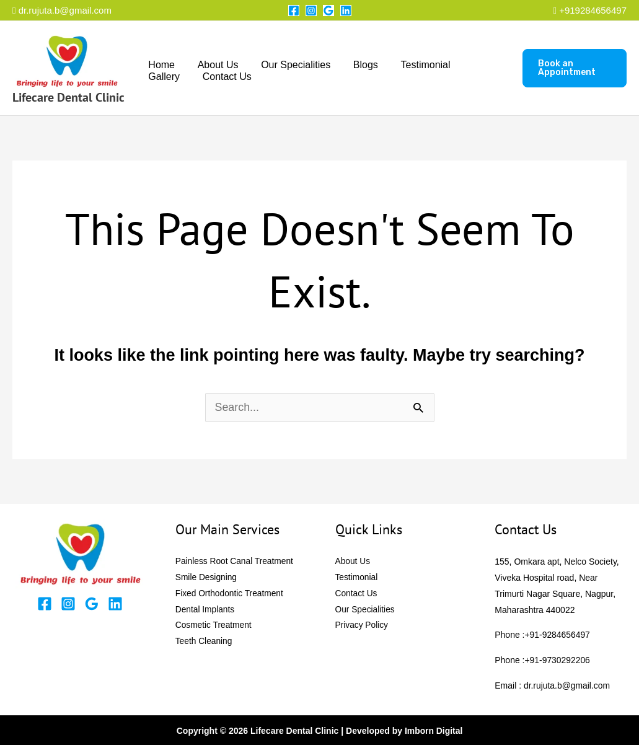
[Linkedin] (345, 10)
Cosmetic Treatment (214, 626)
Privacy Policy (362, 626)
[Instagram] (311, 10)
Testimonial (413, 65)
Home (160, 65)
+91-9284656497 (558, 635)
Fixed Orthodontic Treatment (230, 594)
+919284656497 (593, 10)
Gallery (473, 65)
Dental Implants (205, 610)
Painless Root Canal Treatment (235, 561)
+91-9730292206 (558, 659)
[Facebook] (293, 10)
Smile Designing (206, 578)
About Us (213, 65)
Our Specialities (289, 65)
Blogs (355, 65)
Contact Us (171, 76)
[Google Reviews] (328, 10)
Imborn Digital (434, 729)
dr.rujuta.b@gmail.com (62, 10)
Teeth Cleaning (204, 642)
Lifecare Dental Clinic (68, 97)
